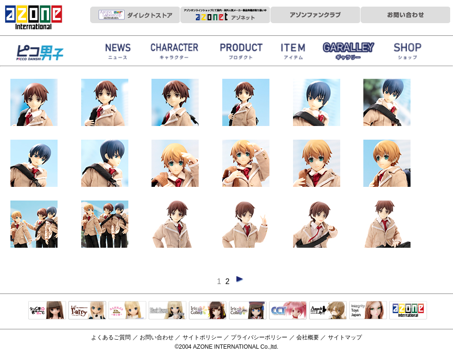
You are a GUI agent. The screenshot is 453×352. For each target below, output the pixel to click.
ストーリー (175, 54)
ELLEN (248, 311)
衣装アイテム (295, 54)
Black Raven (167, 311)
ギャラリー (349, 54)
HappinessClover (51, 53)
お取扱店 (408, 54)
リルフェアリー (87, 311)
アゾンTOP (408, 311)
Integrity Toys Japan (368, 311)
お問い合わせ (157, 337)
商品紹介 (241, 54)
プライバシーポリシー (259, 337)
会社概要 (307, 337)
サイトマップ (345, 337)
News (118, 54)
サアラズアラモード (127, 311)
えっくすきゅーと (47, 311)
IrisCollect (207, 311)
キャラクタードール (288, 311)
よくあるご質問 (111, 337)
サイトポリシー (202, 337)
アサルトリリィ (328, 311)
